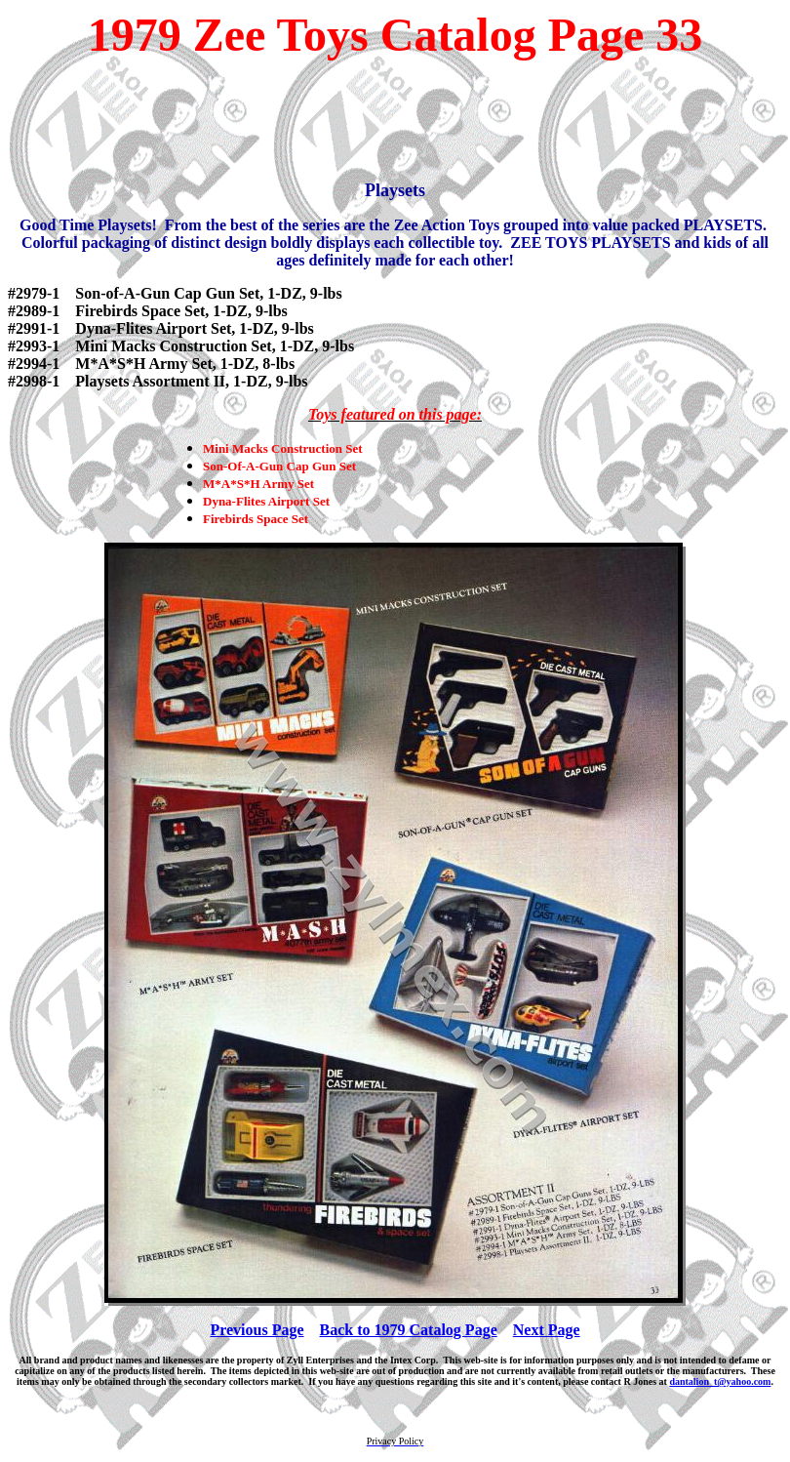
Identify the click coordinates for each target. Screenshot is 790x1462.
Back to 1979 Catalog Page (408, 1329)
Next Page (546, 1329)
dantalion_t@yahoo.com (719, 1381)
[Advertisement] (395, 121)
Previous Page (256, 1329)
